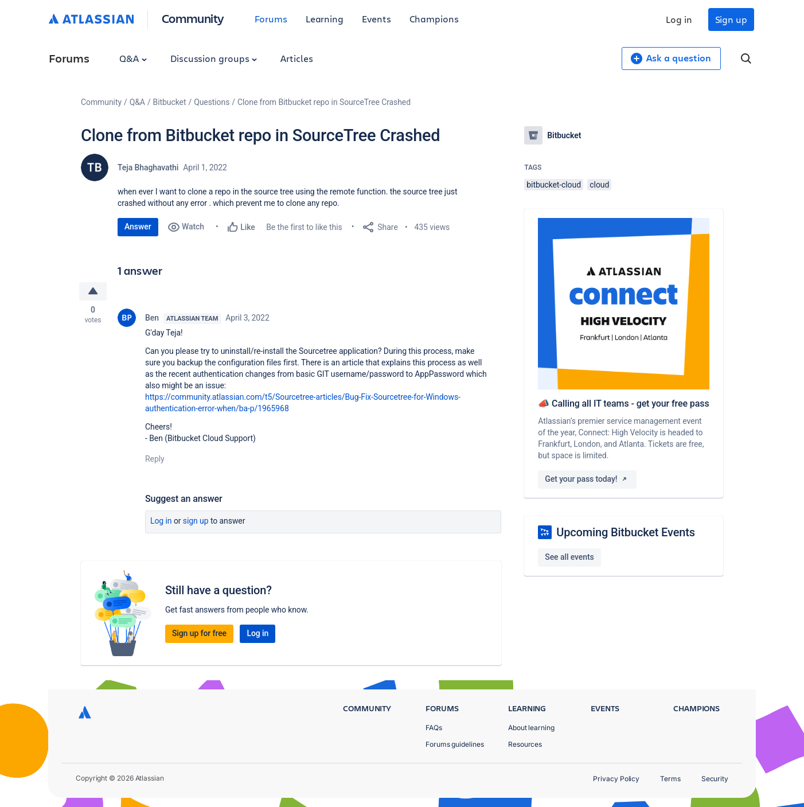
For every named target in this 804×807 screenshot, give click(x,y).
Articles (296, 58)
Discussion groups (213, 58)
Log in (679, 19)
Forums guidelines (455, 744)
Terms (670, 778)
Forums (271, 19)
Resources (525, 744)
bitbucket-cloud (553, 184)
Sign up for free (199, 634)
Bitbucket (169, 102)
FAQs (434, 727)
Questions (211, 102)
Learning (325, 19)
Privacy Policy (616, 778)
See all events (569, 557)
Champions (434, 19)
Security (714, 778)
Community (193, 18)
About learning (531, 727)
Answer (137, 226)
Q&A (133, 58)
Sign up (731, 19)
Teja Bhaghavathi (148, 167)
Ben (152, 318)
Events (376, 19)
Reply (155, 460)
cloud (599, 184)
